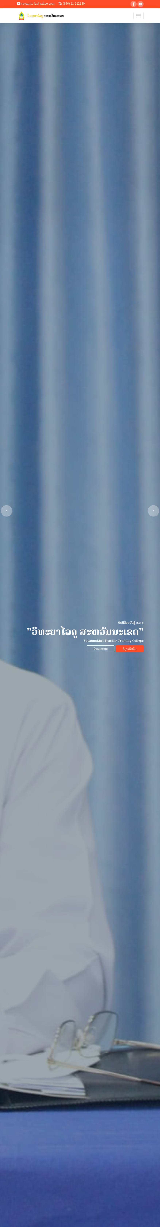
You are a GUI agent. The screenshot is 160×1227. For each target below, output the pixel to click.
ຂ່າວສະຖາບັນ (101, 648)
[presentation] (6, 511)
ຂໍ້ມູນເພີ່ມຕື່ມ (129, 648)
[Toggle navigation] (138, 15)
